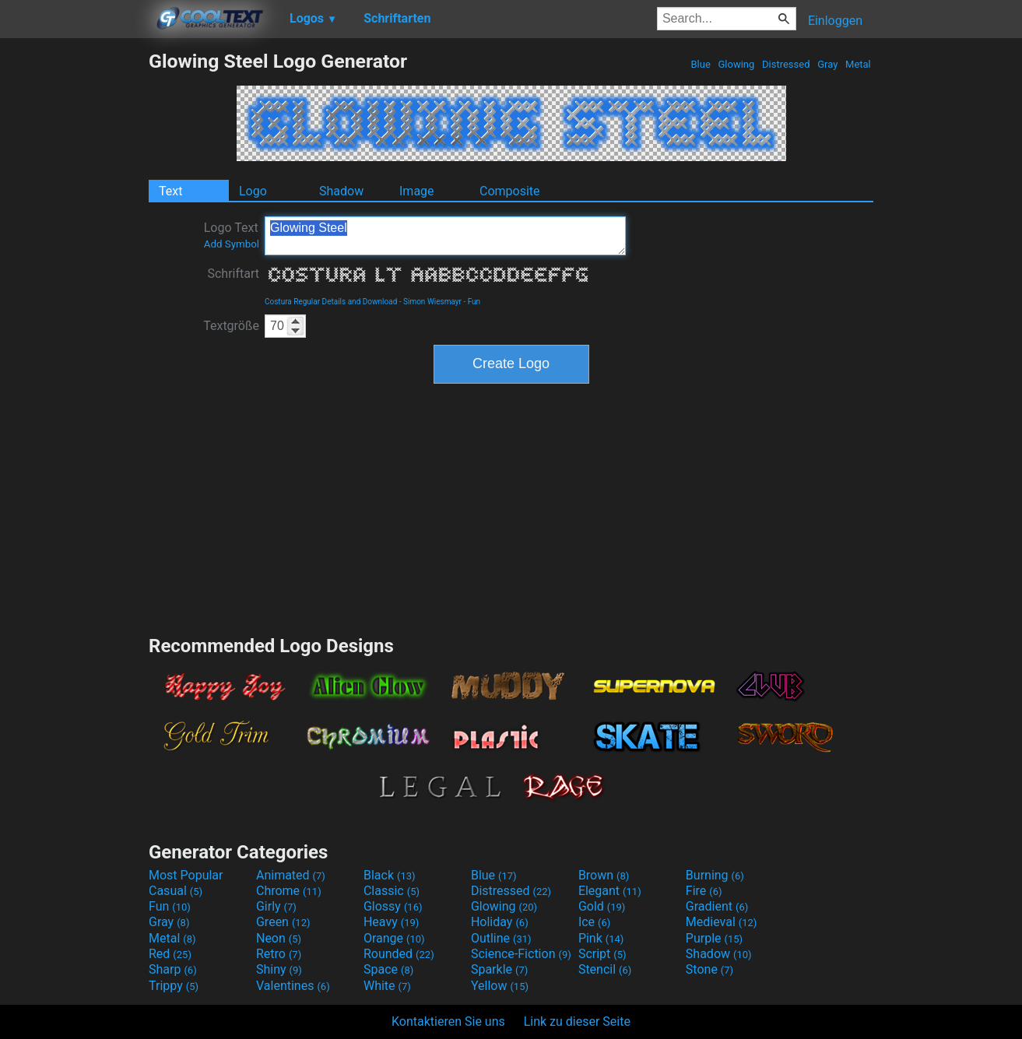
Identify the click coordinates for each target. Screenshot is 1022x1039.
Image (416, 191)
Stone (709, 969)
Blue (700, 64)
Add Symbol (231, 244)
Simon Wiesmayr (432, 301)
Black (389, 875)
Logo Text (231, 235)
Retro (278, 953)
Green (283, 921)
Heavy (391, 921)
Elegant (609, 890)
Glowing (736, 64)
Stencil (604, 969)
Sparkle (499, 969)
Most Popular (186, 875)
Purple (714, 938)
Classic (391, 890)
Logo (253, 191)
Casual (175, 890)
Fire (704, 890)
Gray (828, 64)
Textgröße (231, 325)
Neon (278, 938)
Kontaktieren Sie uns (448, 1021)
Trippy (173, 985)
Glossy (393, 906)
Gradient (717, 906)
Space (388, 969)
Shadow (341, 191)
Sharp (173, 969)
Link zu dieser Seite (577, 1021)
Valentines (293, 985)
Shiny (279, 969)
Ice (594, 921)
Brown (603, 875)
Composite (509, 191)
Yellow (500, 985)
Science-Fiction (521, 953)
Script (602, 953)
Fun (474, 301)
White (387, 985)
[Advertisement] (74, 283)
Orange (394, 938)
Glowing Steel (445, 235)
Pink (601, 938)
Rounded (398, 953)
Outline (501, 938)
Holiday (500, 921)
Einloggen (835, 20)
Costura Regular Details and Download (331, 301)
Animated (290, 875)
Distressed (786, 64)
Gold (602, 906)
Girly (276, 906)
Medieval (721, 921)
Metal (858, 64)
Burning (715, 875)
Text (170, 191)
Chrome (288, 890)
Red (170, 953)
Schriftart (233, 273)
